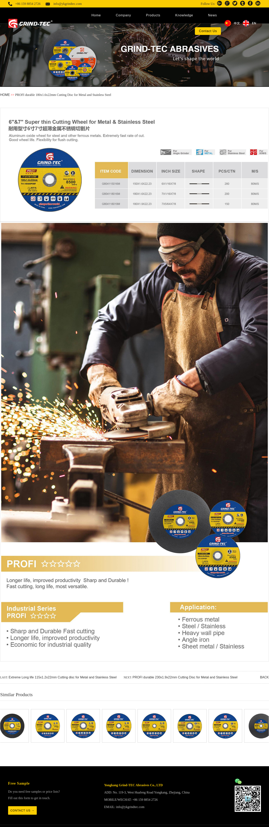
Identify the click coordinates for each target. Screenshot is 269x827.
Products (153, 15)
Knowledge (184, 15)
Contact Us (208, 31)
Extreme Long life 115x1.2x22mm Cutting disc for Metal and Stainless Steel (63, 677)
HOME (5, 95)
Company (123, 15)
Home (96, 15)
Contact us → (22, 810)
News (212, 15)
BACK (264, 677)
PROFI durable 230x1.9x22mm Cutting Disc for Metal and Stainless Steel (184, 677)
